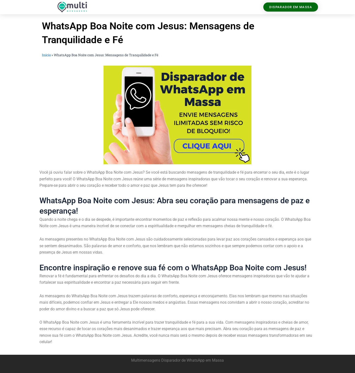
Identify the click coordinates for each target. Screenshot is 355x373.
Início (46, 55)
